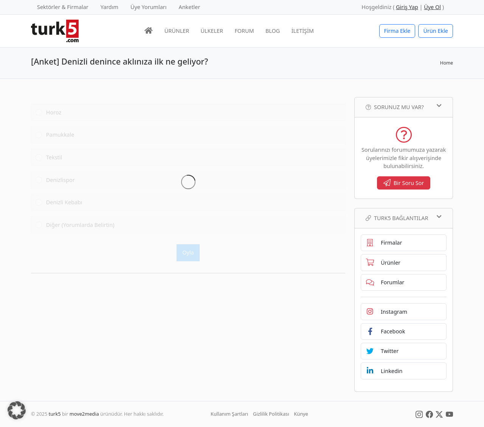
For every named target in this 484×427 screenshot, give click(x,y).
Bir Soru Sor (403, 183)
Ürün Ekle (435, 30)
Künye (301, 413)
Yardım (109, 7)
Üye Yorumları (148, 7)
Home (446, 63)
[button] (16, 410)
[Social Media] (419, 413)
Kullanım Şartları (229, 413)
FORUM (244, 30)
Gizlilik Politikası (271, 413)
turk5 (55, 413)
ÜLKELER (212, 30)
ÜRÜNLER (176, 30)
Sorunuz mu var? (404, 107)
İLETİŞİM (303, 30)
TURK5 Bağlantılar (404, 218)
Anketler (189, 7)
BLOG (272, 30)
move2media (84, 413)
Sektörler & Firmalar (62, 7)
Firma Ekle (397, 30)
